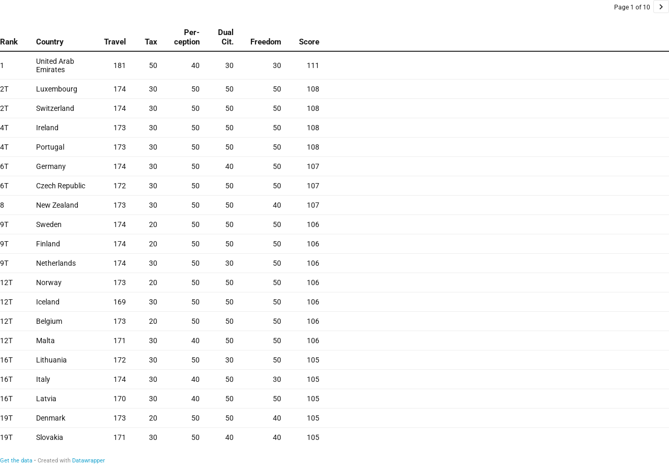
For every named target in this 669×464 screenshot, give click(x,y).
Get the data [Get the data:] (16, 460)
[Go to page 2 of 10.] (661, 6)
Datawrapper (88, 460)
